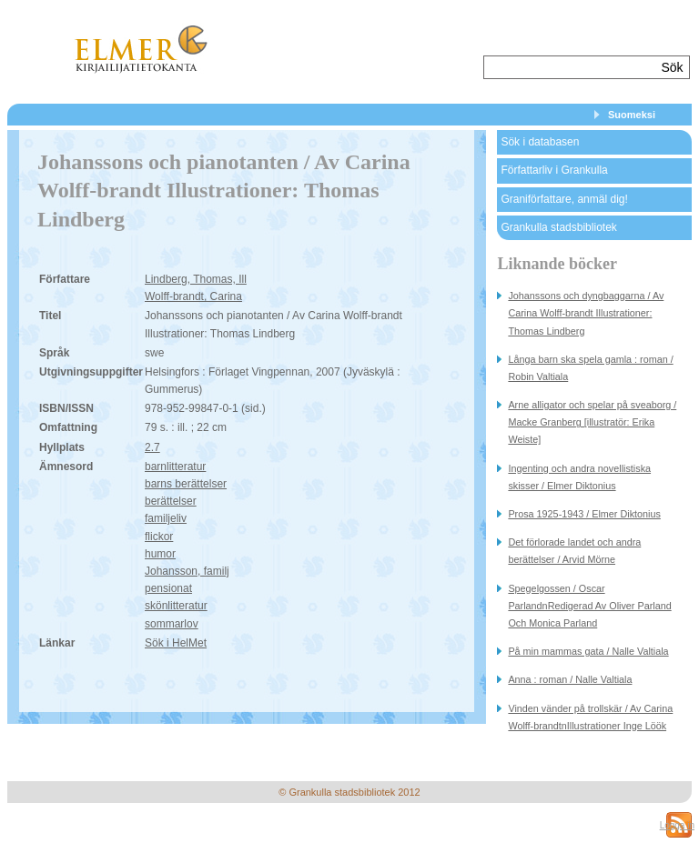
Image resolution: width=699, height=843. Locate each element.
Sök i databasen (540, 141)
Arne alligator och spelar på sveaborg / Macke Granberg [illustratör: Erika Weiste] (592, 422)
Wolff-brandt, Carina (193, 296)
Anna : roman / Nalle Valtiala (570, 679)
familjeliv (166, 518)
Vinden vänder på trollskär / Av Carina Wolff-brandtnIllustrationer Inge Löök (590, 717)
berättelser (171, 501)
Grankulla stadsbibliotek (558, 227)
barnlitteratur (175, 466)
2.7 (152, 447)
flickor (159, 536)
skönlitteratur (176, 605)
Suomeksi (631, 114)
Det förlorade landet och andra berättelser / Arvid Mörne (574, 551)
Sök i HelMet (176, 643)
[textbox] (570, 67)
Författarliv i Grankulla (554, 170)
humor (160, 553)
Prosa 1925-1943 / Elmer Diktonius (584, 513)
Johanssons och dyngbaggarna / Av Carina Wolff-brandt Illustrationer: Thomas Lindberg (586, 313)
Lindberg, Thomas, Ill (196, 279)
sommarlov (171, 623)
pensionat (168, 588)
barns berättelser (186, 483)
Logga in (677, 825)
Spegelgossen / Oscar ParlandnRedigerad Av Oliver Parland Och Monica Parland (589, 605)
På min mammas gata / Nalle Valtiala (588, 651)
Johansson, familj (187, 571)
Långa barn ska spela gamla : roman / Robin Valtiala (590, 368)
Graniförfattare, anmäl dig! (564, 199)
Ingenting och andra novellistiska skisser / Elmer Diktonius (579, 477)
